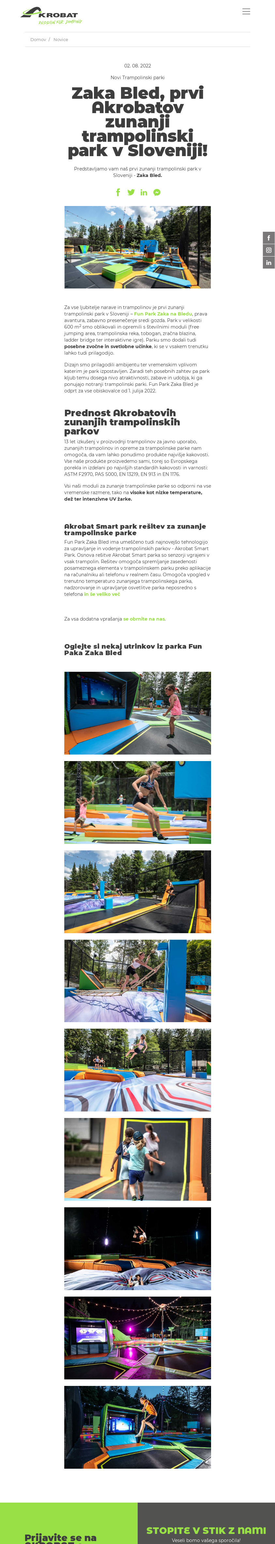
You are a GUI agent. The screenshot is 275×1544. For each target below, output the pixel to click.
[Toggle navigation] (246, 11)
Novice (60, 39)
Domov (38, 39)
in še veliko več (102, 594)
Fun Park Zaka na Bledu (163, 314)
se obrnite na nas (144, 619)
